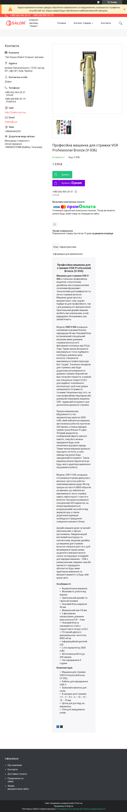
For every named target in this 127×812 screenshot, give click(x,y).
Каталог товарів (82, 23)
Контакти (106, 23)
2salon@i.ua (11, 122)
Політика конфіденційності (93, 809)
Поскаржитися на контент (68, 809)
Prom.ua (78, 803)
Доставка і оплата (17, 774)
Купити (65, 174)
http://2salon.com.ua (15, 112)
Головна (61, 23)
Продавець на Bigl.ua (63, 806)
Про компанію (15, 765)
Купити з (72, 183)
